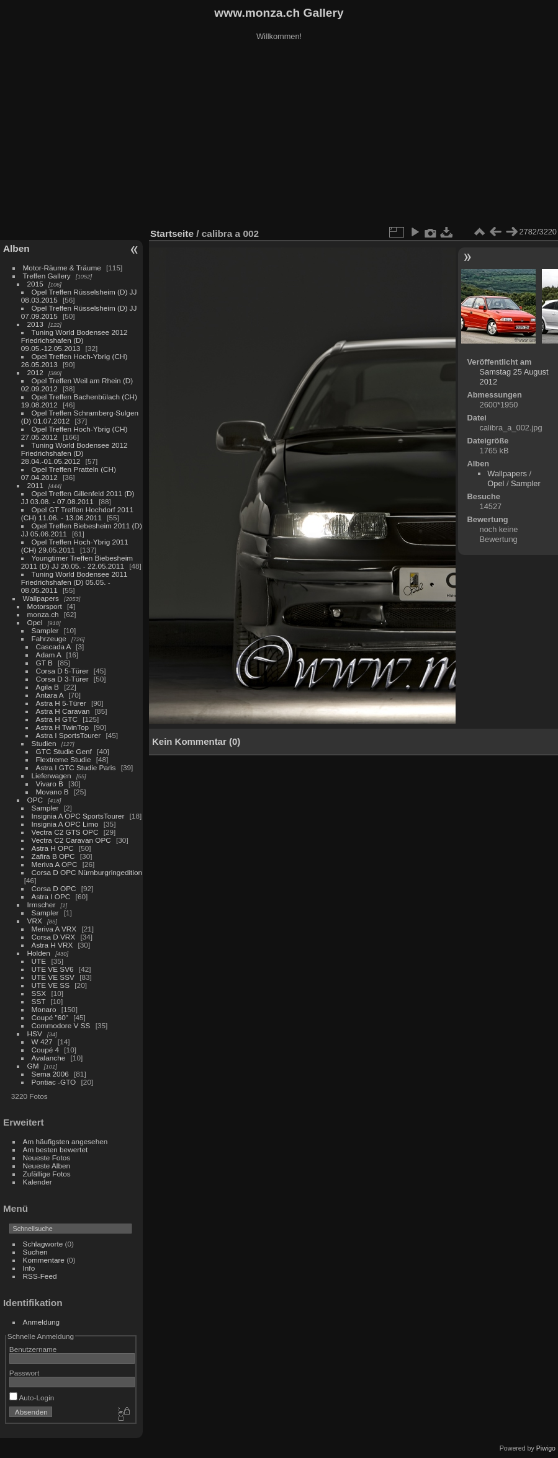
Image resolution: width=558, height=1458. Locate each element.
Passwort (24, 1373)
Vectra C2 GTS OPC (65, 832)
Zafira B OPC (53, 856)
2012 (35, 372)
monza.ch (43, 614)
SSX (39, 993)
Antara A (49, 695)
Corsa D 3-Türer (62, 679)
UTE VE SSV (53, 977)
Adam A (48, 655)
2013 (35, 324)
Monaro (44, 1009)
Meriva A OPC (55, 864)
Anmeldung (41, 1322)
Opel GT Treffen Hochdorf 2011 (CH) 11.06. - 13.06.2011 (77, 513)
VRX (34, 921)
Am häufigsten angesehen (65, 1141)
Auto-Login (32, 1398)
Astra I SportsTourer (68, 735)
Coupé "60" (50, 1017)
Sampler (45, 630)
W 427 (42, 1042)
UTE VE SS (51, 985)
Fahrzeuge (49, 638)
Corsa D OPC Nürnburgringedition (87, 872)
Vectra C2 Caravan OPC (71, 840)
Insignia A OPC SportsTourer (78, 816)
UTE (39, 961)
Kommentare (44, 1260)
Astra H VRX (52, 945)
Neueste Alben (47, 1166)
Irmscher (41, 904)
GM (33, 1066)
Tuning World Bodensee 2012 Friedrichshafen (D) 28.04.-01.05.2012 (74, 453)
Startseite (172, 233)
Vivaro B (49, 784)
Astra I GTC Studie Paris (76, 767)
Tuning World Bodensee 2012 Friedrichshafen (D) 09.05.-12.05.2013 (74, 340)
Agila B (47, 687)
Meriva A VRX (54, 929)
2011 (35, 485)
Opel (35, 622)
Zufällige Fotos (47, 1174)
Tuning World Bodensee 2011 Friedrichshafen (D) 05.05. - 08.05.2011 (74, 582)
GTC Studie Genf (64, 751)
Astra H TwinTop (62, 727)
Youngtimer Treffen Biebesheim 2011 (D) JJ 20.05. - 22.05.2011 (77, 562)
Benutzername (33, 1349)
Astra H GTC (57, 719)
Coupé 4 (45, 1050)
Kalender (37, 1182)
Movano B (52, 792)
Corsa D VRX (54, 937)
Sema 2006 (50, 1074)
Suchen (35, 1252)
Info (29, 1268)
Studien (44, 743)
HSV (34, 1033)
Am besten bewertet (55, 1149)
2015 (35, 284)
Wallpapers (41, 598)
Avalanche (49, 1058)
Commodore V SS (61, 1025)
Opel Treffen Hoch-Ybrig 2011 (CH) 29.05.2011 (74, 546)
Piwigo (546, 1448)
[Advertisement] (279, 136)
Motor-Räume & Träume (62, 268)
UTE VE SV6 (53, 969)
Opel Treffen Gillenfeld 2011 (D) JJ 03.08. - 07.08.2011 (78, 497)
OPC (35, 800)
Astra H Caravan (63, 711)
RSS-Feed (40, 1276)
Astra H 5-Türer (61, 703)
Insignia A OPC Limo (65, 824)
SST (39, 1001)
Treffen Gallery (47, 276)
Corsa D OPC (54, 888)
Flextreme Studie (63, 759)
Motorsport (44, 606)
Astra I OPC (51, 896)
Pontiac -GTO (54, 1082)
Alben (16, 248)
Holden (38, 953)
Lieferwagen (51, 775)
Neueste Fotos (47, 1158)
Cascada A (53, 646)
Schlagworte (43, 1244)
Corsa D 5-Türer (62, 671)
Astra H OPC (53, 848)
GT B (44, 663)
